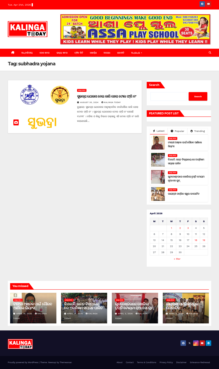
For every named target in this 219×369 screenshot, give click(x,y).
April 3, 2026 (125, 314)
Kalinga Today (111, 102)
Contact (130, 362)
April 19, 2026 (24, 314)
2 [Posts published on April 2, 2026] (180, 228)
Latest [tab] (158, 130)
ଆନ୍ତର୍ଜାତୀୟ (27, 52)
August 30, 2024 (89, 102)
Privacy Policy (166, 362)
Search (154, 85)
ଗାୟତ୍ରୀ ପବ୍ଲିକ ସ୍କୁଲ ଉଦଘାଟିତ (183, 193)
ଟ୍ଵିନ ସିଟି (78, 52)
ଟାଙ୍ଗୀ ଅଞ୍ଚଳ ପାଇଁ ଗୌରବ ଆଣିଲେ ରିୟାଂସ (32, 306)
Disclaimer (181, 362)
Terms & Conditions (146, 362)
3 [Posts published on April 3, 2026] (188, 228)
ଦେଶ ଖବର (45, 52)
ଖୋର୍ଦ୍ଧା (93, 52)
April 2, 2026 (176, 314)
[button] (210, 52)
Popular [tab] (177, 131)
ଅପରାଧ (107, 52)
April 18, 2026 (75, 314)
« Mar (177, 258)
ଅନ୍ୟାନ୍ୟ (136, 52)
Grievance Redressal (200, 362)
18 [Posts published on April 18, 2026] (196, 240)
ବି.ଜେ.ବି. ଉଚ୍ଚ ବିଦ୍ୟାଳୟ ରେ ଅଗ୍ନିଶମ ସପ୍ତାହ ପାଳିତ (83, 306)
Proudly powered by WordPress (23, 362)
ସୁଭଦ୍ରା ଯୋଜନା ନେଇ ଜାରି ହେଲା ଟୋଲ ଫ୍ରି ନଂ (106, 96)
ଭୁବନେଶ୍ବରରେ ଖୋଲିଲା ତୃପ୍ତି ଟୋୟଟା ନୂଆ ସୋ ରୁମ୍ (134, 306)
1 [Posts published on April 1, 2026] (171, 228)
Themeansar (66, 362)
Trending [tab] (197, 131)
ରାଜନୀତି (120, 52)
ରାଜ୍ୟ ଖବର (62, 52)
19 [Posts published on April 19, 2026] (204, 240)
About (119, 362)
